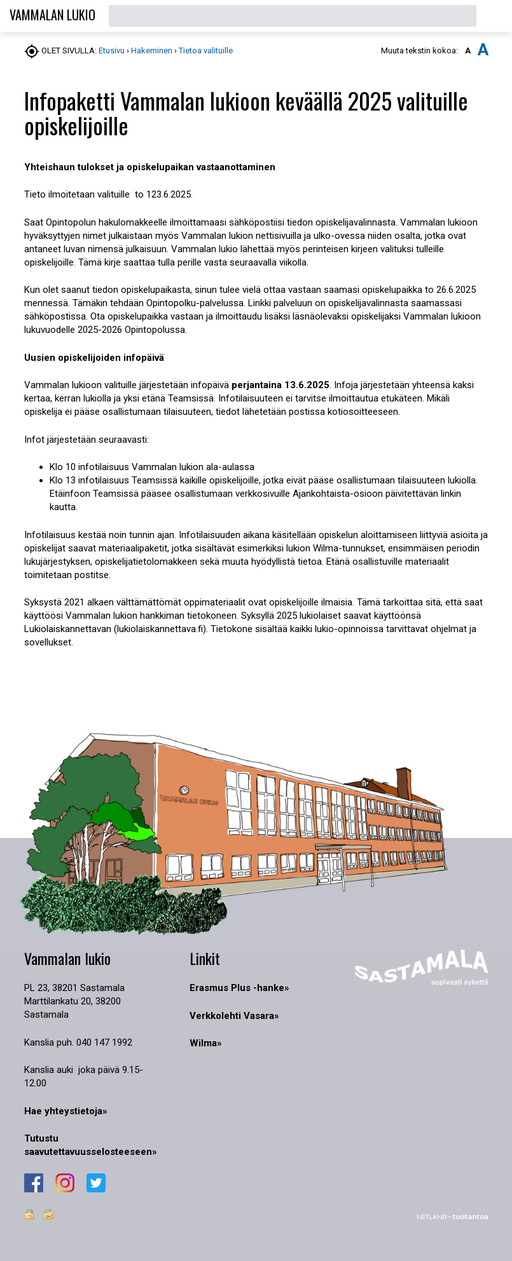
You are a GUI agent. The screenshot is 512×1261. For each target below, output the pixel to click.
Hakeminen (152, 50)
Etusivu (112, 50)
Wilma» (206, 1043)
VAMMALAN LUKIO (52, 14)
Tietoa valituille (206, 50)
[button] (494, 16)
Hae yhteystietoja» (65, 1111)
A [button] (468, 50)
